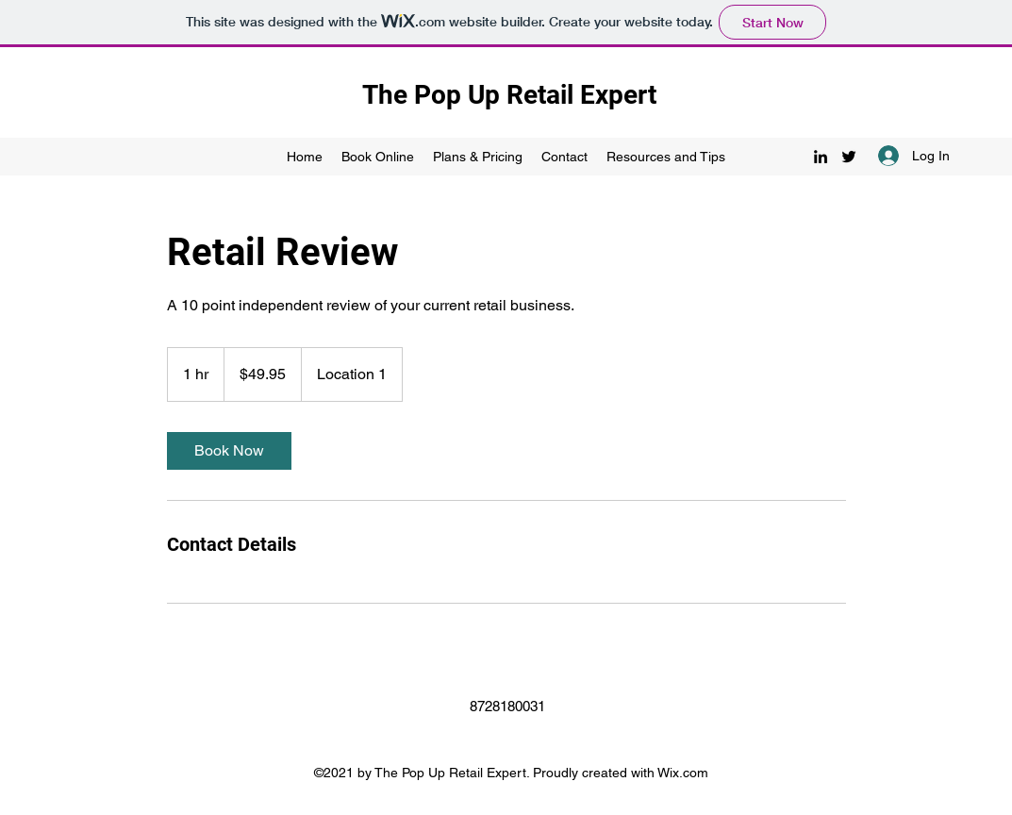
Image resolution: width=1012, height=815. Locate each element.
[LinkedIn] (820, 156)
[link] (229, 451)
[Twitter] (848, 156)
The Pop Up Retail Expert (509, 94)
